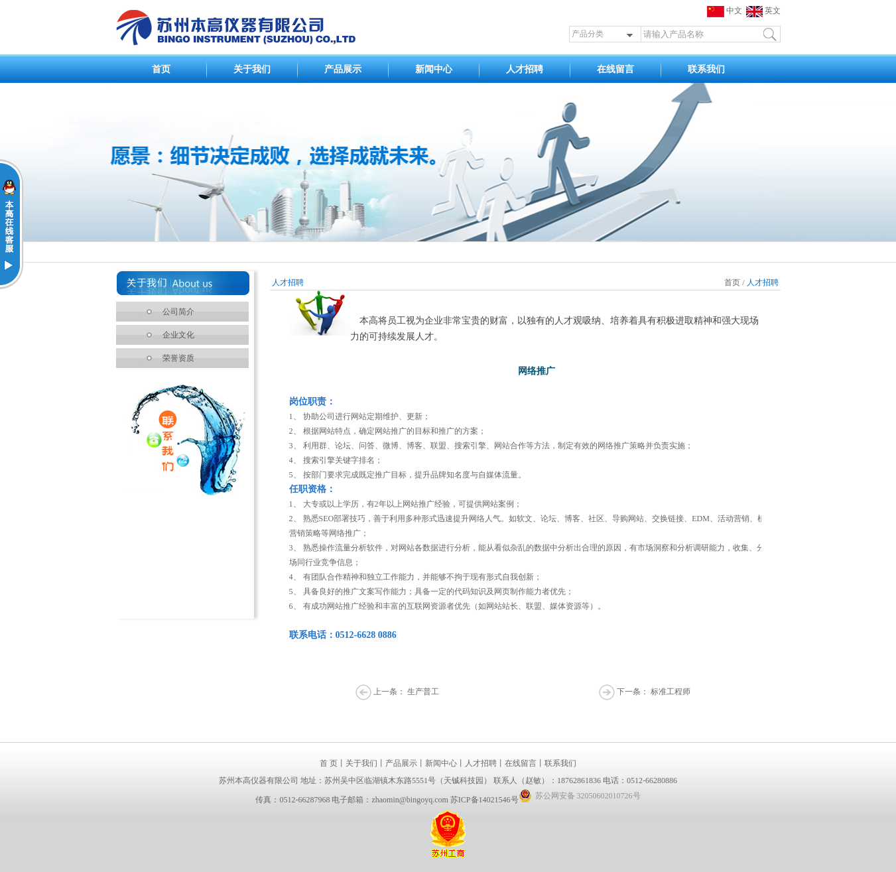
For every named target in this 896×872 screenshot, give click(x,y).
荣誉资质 (178, 358)
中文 (726, 10)
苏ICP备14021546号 (484, 799)
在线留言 (615, 69)
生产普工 (423, 691)
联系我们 (706, 69)
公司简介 (178, 311)
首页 (161, 69)
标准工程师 (670, 691)
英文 (763, 10)
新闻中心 (433, 69)
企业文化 (178, 335)
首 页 (329, 763)
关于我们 (252, 69)
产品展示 (342, 69)
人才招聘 (524, 69)
